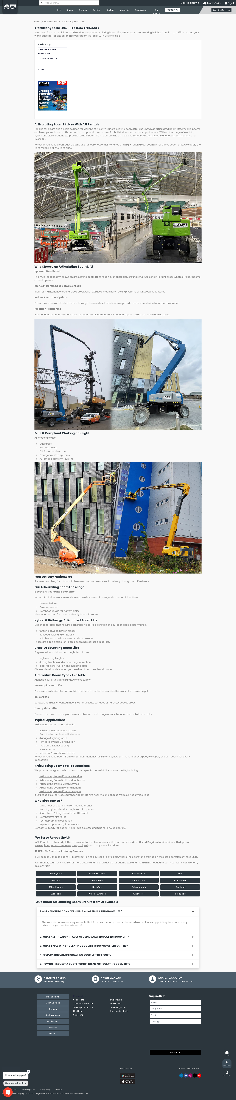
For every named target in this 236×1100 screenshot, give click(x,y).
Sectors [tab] (53, 1033)
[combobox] (69, 3)
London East (97, 880)
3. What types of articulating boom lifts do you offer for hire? (84, 946)
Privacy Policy (45, 1090)
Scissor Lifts (78, 1000)
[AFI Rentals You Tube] (199, 1075)
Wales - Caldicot (97, 873)
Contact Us (172, 10)
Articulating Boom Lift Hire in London (60, 776)
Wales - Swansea (61, 845)
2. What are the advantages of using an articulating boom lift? (84, 937)
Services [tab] (53, 1027)
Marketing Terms (28, 1090)
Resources (140, 10)
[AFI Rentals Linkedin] (181, 1075)
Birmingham (183, 135)
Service (96, 10)
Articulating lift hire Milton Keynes (59, 784)
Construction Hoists (119, 1011)
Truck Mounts (116, 1000)
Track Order (212, 3)
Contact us (41, 828)
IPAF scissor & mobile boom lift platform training (63, 857)
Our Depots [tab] (52, 1021)
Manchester (167, 135)
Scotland (180, 887)
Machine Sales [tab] (53, 1002)
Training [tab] (53, 1009)
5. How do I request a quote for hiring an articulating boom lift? (85, 964)
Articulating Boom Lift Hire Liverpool (60, 791)
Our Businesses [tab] (52, 1015)
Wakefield (56, 893)
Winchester (138, 893)
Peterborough (139, 887)
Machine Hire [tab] (52, 996)
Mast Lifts (77, 1011)
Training (83, 10)
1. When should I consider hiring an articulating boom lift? (81, 911)
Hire (59, 10)
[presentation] (162, 1036)
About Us (124, 10)
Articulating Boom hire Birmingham (60, 787)
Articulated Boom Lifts (83, 1003)
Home (37, 21)
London (137, 135)
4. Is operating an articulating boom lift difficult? (75, 955)
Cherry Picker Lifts (45, 708)
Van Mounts (115, 1003)
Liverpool (39, 139)
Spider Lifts (41, 697)
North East (97, 887)
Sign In (230, 3)
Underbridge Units (118, 1007)
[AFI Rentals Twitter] (195, 1075)
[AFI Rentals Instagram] (190, 1075)
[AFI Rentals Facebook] (186, 1075)
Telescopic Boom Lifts (48, 685)
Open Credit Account (221, 10)
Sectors (110, 10)
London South (138, 880)
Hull (86, 845)
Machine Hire (50, 21)
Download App (126, 1068)
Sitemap (58, 1090)
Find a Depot (180, 893)
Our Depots (156, 12)
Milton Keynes (151, 135)
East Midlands (138, 873)
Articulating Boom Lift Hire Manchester (62, 780)
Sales (70, 10)
